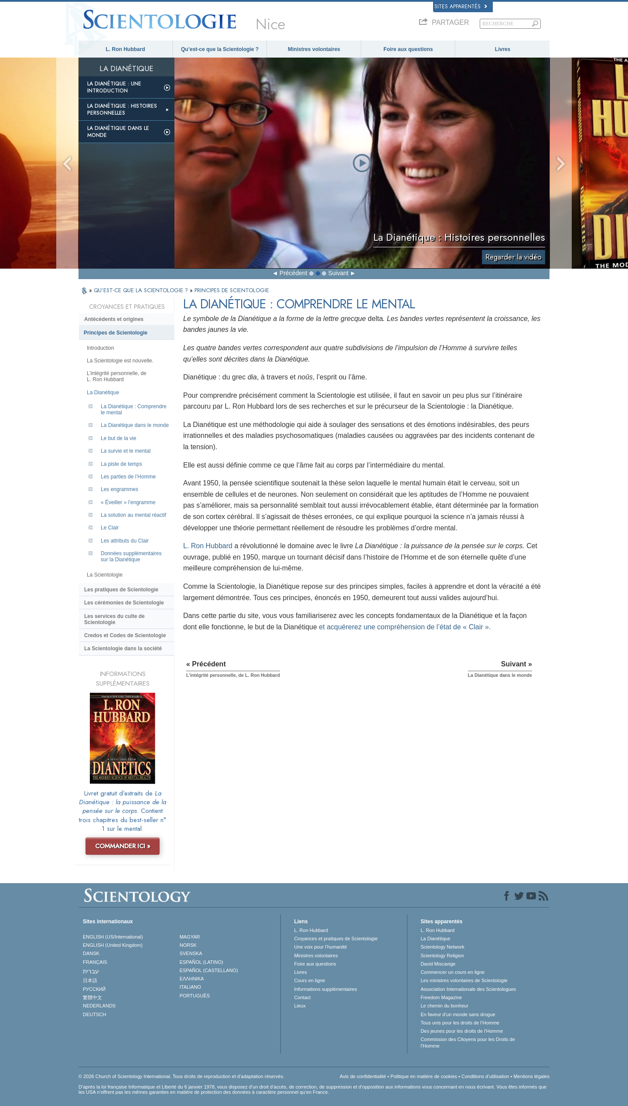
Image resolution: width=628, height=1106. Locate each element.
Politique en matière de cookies (423, 1076)
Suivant (338, 273)
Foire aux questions (408, 49)
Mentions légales (531, 1076)
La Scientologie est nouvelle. (120, 361)
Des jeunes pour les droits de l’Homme (461, 1031)
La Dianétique (103, 392)
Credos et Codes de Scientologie (125, 635)
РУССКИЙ (94, 989)
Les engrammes (119, 489)
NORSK (188, 945)
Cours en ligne (309, 980)
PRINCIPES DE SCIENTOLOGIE (232, 290)
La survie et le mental (125, 451)
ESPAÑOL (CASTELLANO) (209, 970)
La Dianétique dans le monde (118, 131)
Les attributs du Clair (125, 541)
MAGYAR (190, 936)
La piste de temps (121, 464)
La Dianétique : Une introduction (114, 87)
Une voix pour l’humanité (320, 946)
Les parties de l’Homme (128, 477)
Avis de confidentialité (363, 1076)
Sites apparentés (460, 6)
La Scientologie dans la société (123, 648)
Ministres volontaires (314, 49)
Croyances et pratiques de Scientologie (335, 938)
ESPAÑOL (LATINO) (201, 962)
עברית (91, 971)
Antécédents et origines (113, 319)
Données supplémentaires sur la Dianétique (131, 556)
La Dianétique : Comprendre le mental (134, 409)
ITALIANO (190, 987)
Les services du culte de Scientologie (114, 619)
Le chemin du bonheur (444, 1005)
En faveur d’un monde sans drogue (457, 1014)
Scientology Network (442, 946)
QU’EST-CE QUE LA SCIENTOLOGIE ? (142, 290)
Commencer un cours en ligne (452, 972)
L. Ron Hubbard (125, 49)
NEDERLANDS (99, 1005)
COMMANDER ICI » (122, 846)
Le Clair (110, 528)
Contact (302, 997)
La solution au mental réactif (133, 515)
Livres (502, 49)
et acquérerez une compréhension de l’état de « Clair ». (405, 627)
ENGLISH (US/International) (113, 936)
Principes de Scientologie (115, 333)
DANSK (91, 953)
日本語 (90, 980)
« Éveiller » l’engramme (128, 502)
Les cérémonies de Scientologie (124, 603)
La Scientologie (105, 575)
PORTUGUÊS (195, 995)
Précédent (293, 273)
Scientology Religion (442, 955)
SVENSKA (191, 953)
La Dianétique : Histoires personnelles (122, 109)
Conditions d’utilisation (485, 1076)
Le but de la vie (118, 438)
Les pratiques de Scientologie (121, 590)
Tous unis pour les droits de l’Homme (459, 1022)
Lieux (299, 1005)
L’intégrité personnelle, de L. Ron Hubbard (117, 376)
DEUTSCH (94, 1014)
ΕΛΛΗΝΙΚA (192, 978)
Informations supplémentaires (325, 989)
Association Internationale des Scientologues (468, 989)
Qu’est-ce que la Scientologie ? (220, 49)
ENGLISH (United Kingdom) (113, 945)
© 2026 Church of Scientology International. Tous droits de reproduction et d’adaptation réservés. (181, 1076)
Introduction (100, 348)
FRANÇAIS (95, 962)
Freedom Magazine (441, 997)
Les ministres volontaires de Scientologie (463, 980)
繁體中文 (92, 997)
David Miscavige (437, 963)
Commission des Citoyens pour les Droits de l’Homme (467, 1042)
